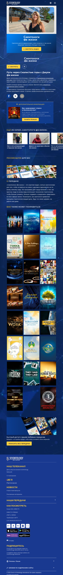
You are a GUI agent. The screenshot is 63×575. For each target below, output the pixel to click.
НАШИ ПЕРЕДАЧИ (16, 500)
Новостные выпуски (13, 490)
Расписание (12, 483)
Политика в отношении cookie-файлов (17, 569)
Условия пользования (12, 567)
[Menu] (54, 3)
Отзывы (11, 533)
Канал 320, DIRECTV (13, 509)
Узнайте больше (30, 119)
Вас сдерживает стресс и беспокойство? (32, 109)
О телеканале (11, 475)
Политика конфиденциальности (15, 572)
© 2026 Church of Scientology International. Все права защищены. (24, 565)
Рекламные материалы (14, 494)
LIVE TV (9, 479)
